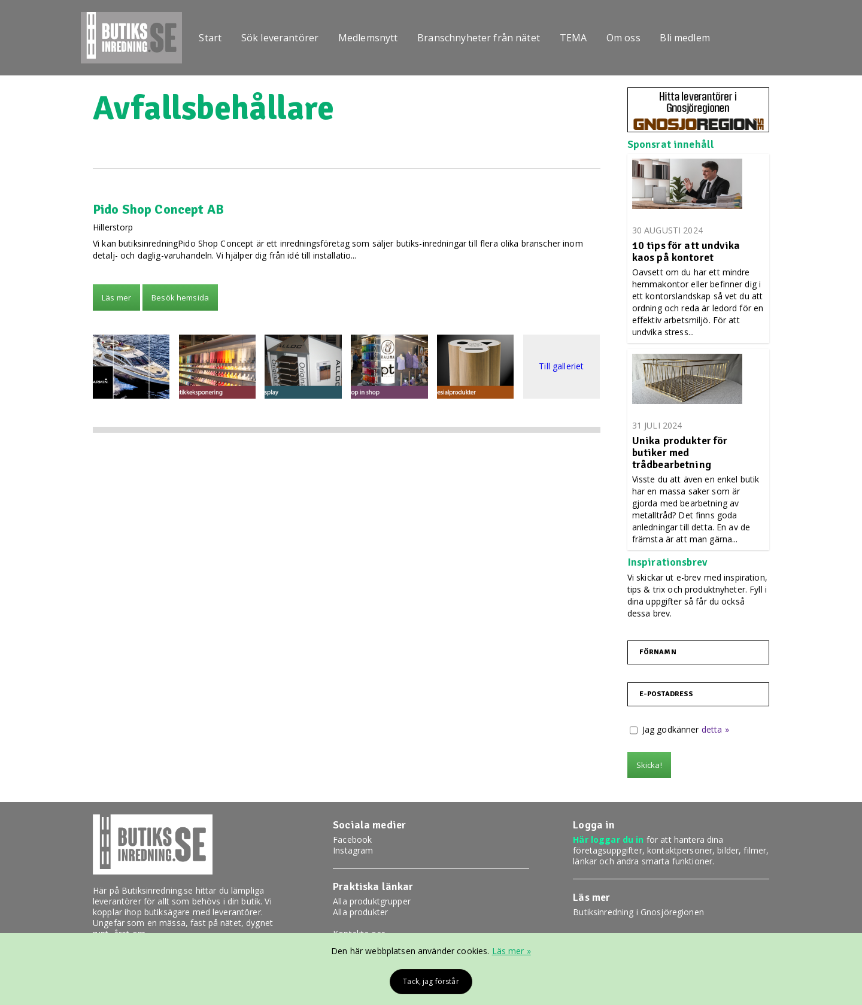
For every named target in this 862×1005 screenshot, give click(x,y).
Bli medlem (703, 37)
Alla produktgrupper (372, 901)
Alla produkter (360, 912)
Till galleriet (561, 367)
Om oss (639, 37)
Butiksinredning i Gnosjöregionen (638, 912)
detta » (715, 729)
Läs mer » (511, 951)
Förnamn (657, 652)
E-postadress (666, 694)
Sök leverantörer (285, 37)
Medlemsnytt (376, 37)
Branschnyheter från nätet (489, 37)
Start (213, 37)
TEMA (586, 37)
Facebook (352, 839)
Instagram (353, 850)
